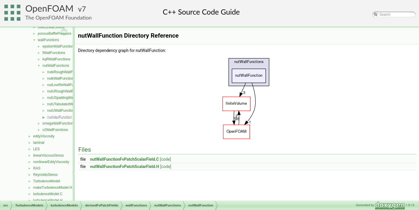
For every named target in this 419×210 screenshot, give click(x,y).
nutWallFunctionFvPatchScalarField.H (124, 166)
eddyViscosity (43, 136)
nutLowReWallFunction (65, 85)
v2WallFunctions (55, 130)
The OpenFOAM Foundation (58, 17)
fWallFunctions (53, 53)
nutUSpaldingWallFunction (67, 98)
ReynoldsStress (45, 175)
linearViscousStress (48, 155)
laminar (39, 143)
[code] (165, 159)
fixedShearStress (51, 27)
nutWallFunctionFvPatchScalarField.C (124, 159)
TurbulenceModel (46, 181)
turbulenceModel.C (48, 194)
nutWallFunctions (55, 66)
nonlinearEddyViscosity (51, 162)
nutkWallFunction (60, 78)
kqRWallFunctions (56, 59)
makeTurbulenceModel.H (52, 188)
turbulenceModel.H (48, 200)
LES (36, 149)
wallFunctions (48, 40)
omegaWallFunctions (58, 123)
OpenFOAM (49, 8)
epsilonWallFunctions (58, 46)
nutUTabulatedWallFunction (68, 104)
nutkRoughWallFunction (65, 72)
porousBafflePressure (54, 34)
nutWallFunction (59, 117)
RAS (36, 168)
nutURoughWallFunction (66, 91)
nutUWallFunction (60, 110)
